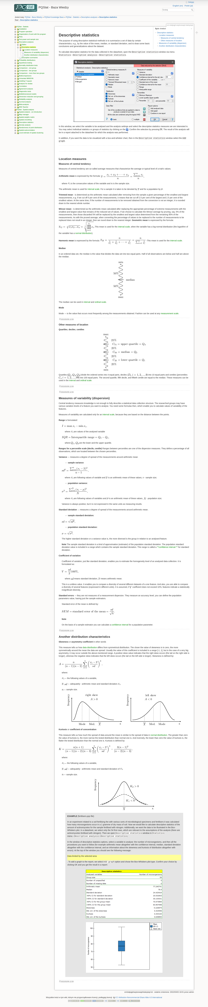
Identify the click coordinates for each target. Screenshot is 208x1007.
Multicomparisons (25, 76)
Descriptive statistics (108, 17)
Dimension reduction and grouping (31, 96)
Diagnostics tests (25, 91)
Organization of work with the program (32, 34)
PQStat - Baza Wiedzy (33, 17)
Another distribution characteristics (36, 55)
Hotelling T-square (25, 81)
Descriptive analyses (89, 17)
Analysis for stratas (25, 83)
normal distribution (83, 233)
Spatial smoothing (25, 120)
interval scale (94, 189)
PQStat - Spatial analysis (25, 109)
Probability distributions (27, 60)
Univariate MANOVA (26, 78)
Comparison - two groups (28, 70)
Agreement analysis (26, 89)
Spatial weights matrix (27, 117)
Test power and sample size (29, 39)
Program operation (25, 31)
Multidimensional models (27, 94)
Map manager (24, 114)
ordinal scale (100, 302)
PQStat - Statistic (72, 17)
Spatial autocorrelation (27, 130)
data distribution (90, 647)
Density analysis (24, 125)
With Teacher (23, 107)
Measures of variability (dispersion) (36, 52)
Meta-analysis (24, 104)
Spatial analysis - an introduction (30, 112)
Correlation (23, 86)
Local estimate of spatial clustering (31, 133)
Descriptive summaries (30, 57)
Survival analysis (25, 102)
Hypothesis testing (25, 63)
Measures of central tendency (172, 38)
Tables (24, 44)
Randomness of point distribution (30, 127)
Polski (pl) (188, 6)
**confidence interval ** (167, 547)
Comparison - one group (27, 68)
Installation (23, 29)
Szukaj (192, 10)
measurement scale (169, 313)
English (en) (178, 6)
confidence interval (120, 625)
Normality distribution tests (28, 65)
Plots (21, 37)
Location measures (31, 50)
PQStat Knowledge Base (54, 17)
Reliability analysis (25, 99)
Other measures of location (171, 41)
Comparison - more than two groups (31, 73)
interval (87, 302)
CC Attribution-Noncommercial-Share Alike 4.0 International (139, 997)
